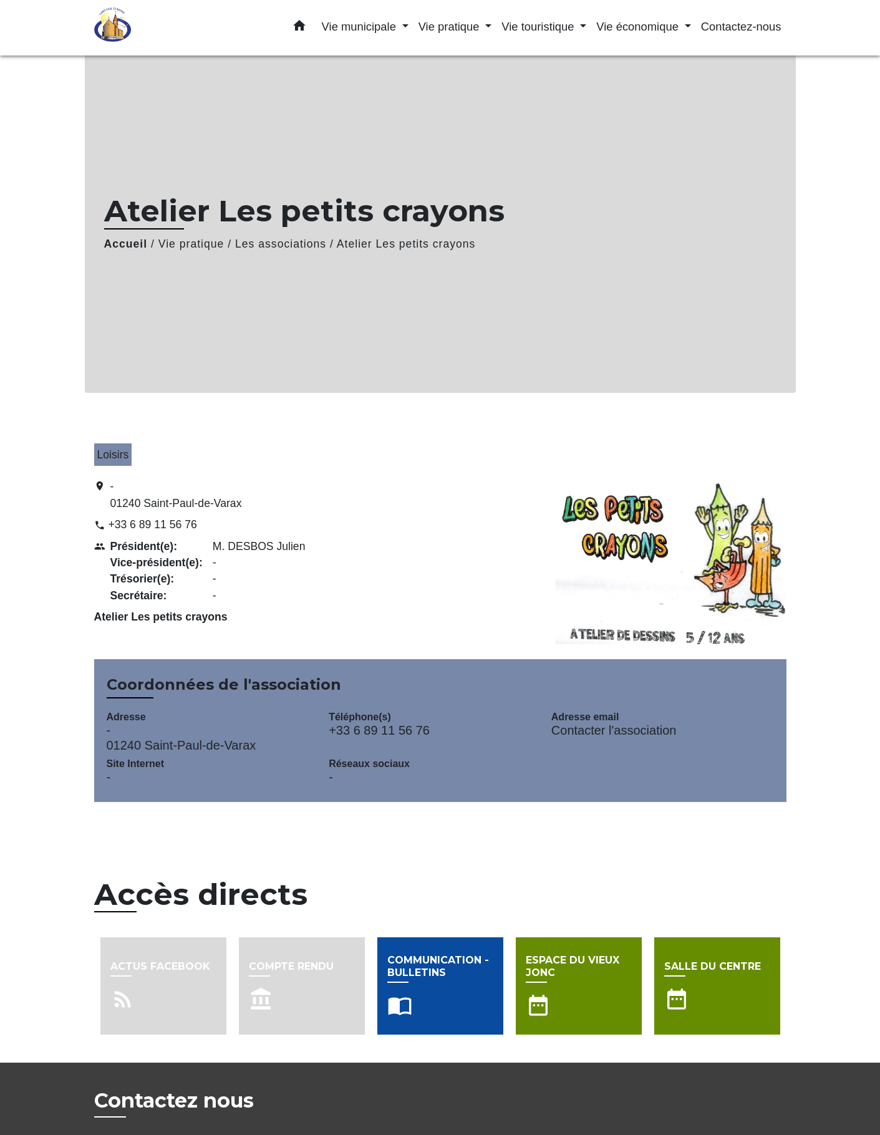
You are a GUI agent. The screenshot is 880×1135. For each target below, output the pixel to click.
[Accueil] (172, 27)
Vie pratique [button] (450, 26)
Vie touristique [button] (539, 26)
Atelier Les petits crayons (406, 244)
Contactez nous (174, 1101)
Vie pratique (191, 244)
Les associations (280, 244)
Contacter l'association (614, 730)
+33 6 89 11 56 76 (152, 524)
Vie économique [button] (639, 26)
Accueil (126, 244)
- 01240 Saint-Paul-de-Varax (176, 494)
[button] (299, 28)
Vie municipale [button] (360, 26)
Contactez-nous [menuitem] (741, 26)
